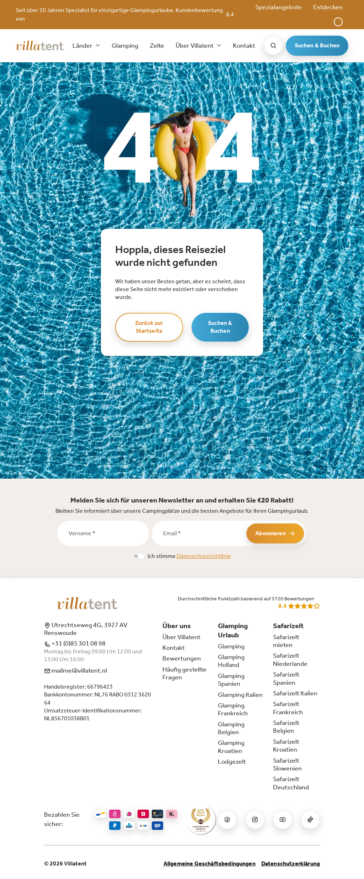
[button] (338, 22)
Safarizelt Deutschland (291, 783)
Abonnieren (275, 533)
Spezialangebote (278, 7)
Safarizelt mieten (286, 641)
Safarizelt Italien (295, 693)
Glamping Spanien (231, 680)
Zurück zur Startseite (149, 327)
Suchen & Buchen (317, 45)
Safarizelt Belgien (286, 727)
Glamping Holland (231, 661)
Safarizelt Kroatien (286, 745)
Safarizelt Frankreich (288, 708)
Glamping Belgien (231, 728)
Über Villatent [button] (195, 45)
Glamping (125, 45)
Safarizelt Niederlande (290, 659)
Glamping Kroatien (231, 746)
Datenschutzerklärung (290, 863)
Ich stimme (189, 556)
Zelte (157, 45)
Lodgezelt (232, 761)
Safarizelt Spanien (286, 678)
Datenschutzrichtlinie (204, 556)
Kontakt (244, 45)
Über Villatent (181, 637)
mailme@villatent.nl (75, 670)
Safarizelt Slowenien (287, 764)
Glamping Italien (240, 695)
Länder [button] (83, 45)
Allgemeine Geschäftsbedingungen (210, 863)
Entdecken (328, 7)
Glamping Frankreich (233, 709)
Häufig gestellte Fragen (184, 673)
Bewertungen (181, 658)
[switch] (139, 556)
